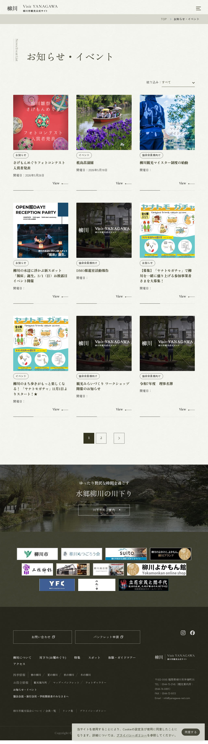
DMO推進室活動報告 (92, 274)
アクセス (19, 667)
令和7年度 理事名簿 (156, 387)
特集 (77, 661)
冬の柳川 (85, 678)
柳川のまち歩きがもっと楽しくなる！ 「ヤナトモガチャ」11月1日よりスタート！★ (40, 392)
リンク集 (68, 714)
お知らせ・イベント (25, 693)
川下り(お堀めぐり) (52, 661)
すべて (166, 85)
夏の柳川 (52, 678)
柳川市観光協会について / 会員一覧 (34, 714)
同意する (191, 732)
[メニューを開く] (198, 8)
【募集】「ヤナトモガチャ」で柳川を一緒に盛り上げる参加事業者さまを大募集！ (166, 279)
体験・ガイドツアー (122, 661)
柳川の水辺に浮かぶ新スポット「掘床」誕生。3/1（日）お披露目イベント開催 (40, 279)
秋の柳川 (69, 678)
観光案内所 (40, 686)
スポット (94, 661)
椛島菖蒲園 (85, 166)
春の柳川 (36, 678)
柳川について (22, 661)
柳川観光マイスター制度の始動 (164, 166)
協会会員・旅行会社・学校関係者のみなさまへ (41, 700)
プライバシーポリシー (132, 735)
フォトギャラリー (95, 686)
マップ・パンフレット (66, 686)
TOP (164, 23)
